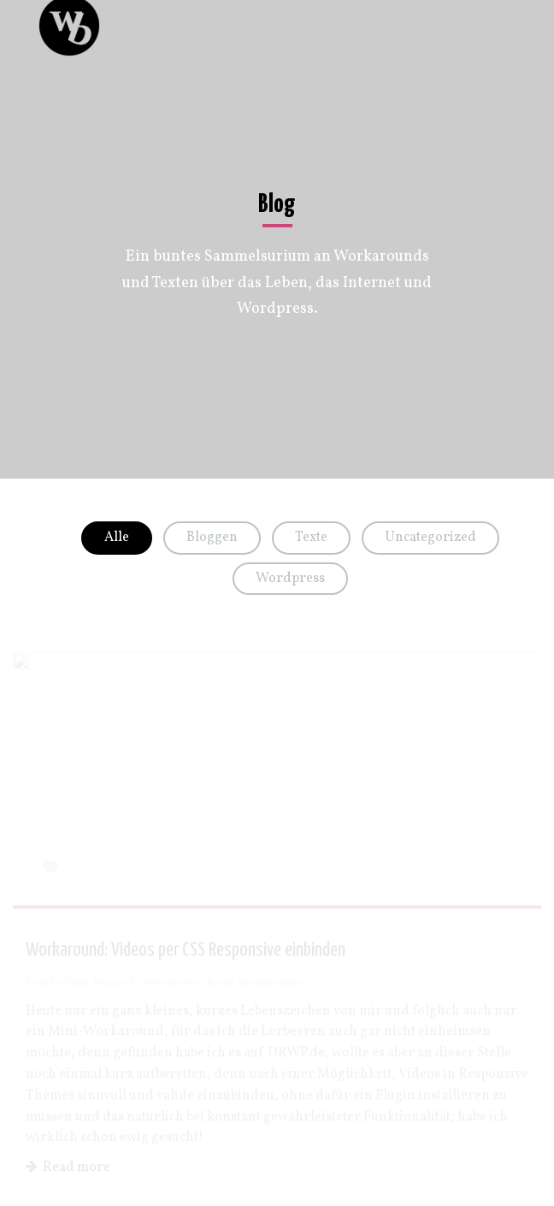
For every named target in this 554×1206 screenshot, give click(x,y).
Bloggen (212, 537)
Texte (311, 537)
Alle (116, 537)
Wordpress (290, 578)
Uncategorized (430, 537)
